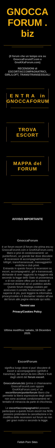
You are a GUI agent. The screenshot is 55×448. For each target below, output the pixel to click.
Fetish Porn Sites (27, 442)
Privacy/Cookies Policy (27, 311)
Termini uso (27, 305)
